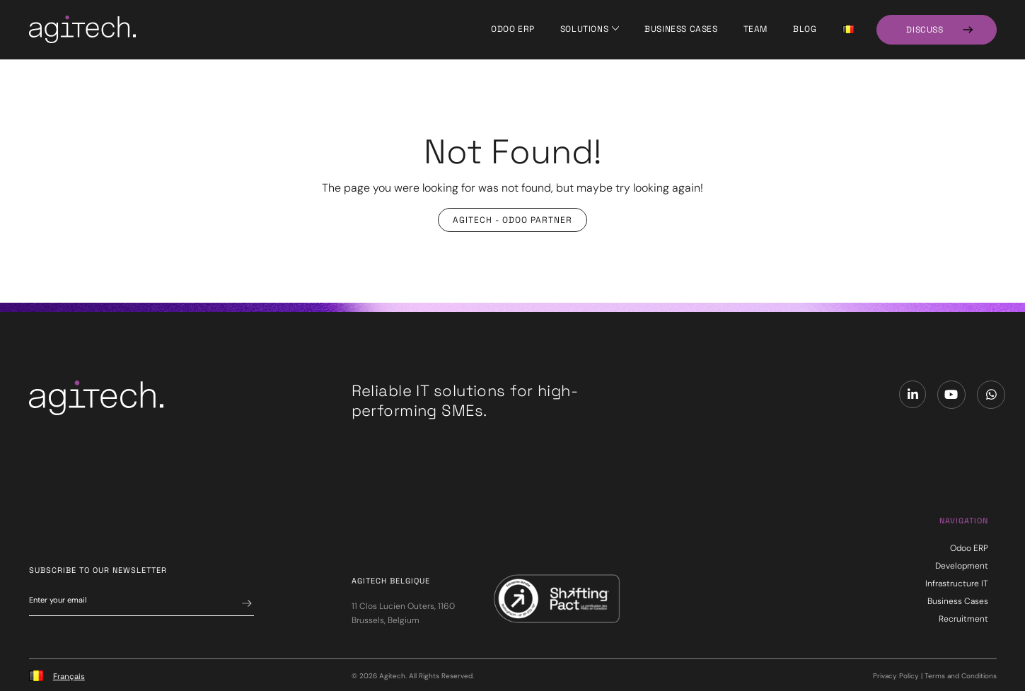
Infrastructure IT (956, 583)
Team (755, 29)
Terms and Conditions (961, 675)
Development (961, 565)
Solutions (584, 29)
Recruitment (963, 619)
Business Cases (680, 29)
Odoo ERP (513, 29)
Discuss (924, 29)
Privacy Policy (896, 675)
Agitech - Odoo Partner (512, 220)
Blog (804, 29)
